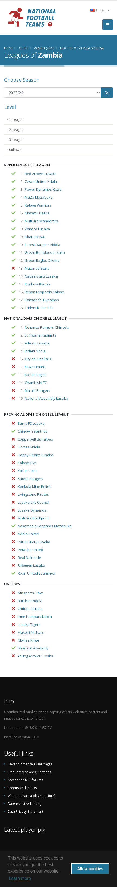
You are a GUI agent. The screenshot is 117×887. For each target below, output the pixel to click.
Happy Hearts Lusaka (35, 454)
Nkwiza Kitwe (28, 640)
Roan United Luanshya (36, 573)
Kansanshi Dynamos (42, 299)
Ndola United (28, 533)
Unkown (15, 149)
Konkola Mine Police (34, 486)
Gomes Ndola (29, 447)
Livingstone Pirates (33, 494)
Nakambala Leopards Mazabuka (45, 525)
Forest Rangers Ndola (42, 244)
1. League (16, 119)
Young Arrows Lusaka (35, 656)
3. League (16, 139)
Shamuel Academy (33, 648)
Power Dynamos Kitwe (43, 189)
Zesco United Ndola (41, 181)
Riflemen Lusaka (31, 565)
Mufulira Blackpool (33, 518)
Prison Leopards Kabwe (44, 291)
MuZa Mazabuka (39, 197)
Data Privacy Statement (25, 811)
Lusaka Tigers (29, 624)
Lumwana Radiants (40, 335)
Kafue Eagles (35, 374)
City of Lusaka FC (38, 358)
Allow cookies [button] (90, 869)
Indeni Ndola (35, 351)
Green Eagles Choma (42, 260)
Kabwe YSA (27, 462)
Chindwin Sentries (33, 431)
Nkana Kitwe (35, 236)
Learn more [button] (20, 878)
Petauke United (30, 549)
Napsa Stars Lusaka (41, 276)
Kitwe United (35, 366)
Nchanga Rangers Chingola (47, 327)
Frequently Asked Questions (29, 772)
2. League (16, 129)
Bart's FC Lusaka (31, 423)
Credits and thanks (22, 788)
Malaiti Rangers (37, 390)
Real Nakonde (29, 557)
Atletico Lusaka (37, 343)
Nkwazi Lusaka (37, 213)
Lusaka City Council (33, 502)
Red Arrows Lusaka (40, 173)
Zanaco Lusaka (37, 228)
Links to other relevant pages (30, 764)
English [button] (99, 10)
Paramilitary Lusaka (34, 541)
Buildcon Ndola (30, 600)
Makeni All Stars (31, 632)
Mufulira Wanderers (41, 220)
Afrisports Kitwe (31, 592)
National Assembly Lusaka (46, 398)
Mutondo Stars (37, 268)
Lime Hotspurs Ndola (35, 616)
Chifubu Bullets (30, 608)
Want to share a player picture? (31, 795)
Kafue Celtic (27, 470)
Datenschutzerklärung (24, 803)
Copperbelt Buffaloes (35, 439)
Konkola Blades (37, 284)
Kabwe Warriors (38, 205)
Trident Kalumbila (39, 307)
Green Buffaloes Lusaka (45, 252)
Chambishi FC (36, 382)
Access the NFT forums (25, 780)
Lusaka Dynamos (32, 510)
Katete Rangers (30, 478)
